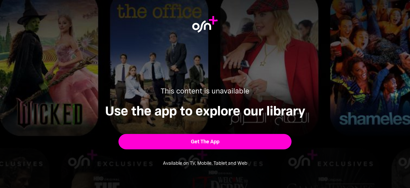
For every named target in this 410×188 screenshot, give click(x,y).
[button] (205, 141)
